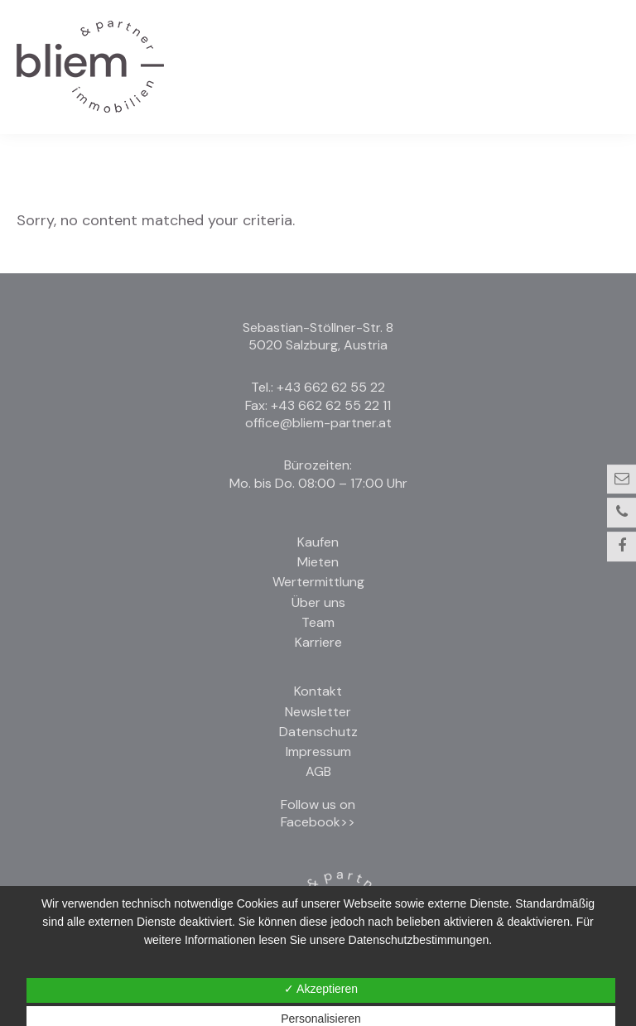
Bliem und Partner (90, 67)
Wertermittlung (318, 581)
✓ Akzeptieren (321, 988)
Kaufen (318, 542)
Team (318, 622)
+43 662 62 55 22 (331, 387)
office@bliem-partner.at (318, 422)
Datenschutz (318, 731)
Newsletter (318, 711)
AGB (318, 771)
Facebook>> (318, 822)
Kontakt (318, 691)
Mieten (318, 562)
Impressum (318, 751)
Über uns (318, 602)
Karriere (318, 642)
